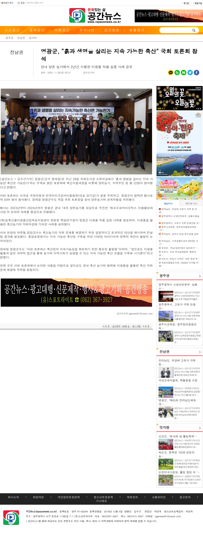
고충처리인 (159, 497)
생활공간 (137, 30)
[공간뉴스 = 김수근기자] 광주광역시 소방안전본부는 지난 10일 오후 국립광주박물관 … (187, 295)
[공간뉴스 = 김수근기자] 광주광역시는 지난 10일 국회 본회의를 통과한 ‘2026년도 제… (187, 315)
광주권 (9, 38)
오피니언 (87, 30)
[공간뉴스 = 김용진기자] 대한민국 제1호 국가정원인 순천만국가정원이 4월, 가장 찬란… (187, 479)
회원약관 (38, 497)
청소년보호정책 (103, 497)
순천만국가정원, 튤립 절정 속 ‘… (179, 472)
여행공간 (62, 30)
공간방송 (112, 30)
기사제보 (101, 501)
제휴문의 (132, 497)
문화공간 (37, 30)
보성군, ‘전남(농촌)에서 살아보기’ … (180, 247)
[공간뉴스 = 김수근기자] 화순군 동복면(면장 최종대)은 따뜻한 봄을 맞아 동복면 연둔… (187, 463)
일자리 (33, 38)
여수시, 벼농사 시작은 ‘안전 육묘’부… (180, 258)
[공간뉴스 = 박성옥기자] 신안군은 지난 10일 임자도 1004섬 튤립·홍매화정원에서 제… (187, 443)
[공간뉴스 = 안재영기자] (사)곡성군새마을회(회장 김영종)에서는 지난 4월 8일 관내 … (187, 391)
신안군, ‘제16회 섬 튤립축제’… (178, 436)
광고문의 (185, 497)
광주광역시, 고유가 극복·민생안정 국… (181, 223)
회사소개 (13, 497)
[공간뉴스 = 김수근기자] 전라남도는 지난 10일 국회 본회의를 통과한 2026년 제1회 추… (187, 371)
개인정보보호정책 (69, 497)
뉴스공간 (12, 30)
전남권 (21, 38)
